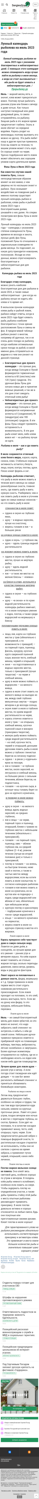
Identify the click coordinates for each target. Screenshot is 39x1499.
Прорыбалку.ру (19, 89)
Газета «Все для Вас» (35, 14)
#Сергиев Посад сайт (26, 1259)
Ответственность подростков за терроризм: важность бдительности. (19, 1314)
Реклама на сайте (6, 1490)
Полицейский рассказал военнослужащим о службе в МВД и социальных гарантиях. (18, 1332)
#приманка (30, 1261)
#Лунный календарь (7, 1263)
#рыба (17, 1261)
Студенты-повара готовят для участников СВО (18, 1284)
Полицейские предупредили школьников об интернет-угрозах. (17, 1349)
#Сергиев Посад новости (22, 1257)
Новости (14, 11)
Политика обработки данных (19, 1490)
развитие (23, 1494)
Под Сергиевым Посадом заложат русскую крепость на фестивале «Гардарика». (18, 1367)
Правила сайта (32, 1490)
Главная (4, 11)
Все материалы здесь (19, 1408)
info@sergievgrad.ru (6, 1459)
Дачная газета (14, 1394)
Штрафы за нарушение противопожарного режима (17, 1299)
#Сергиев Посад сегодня (9, 1259)
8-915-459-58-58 (5, 1461)
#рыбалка (4, 1261)
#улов (23, 1261)
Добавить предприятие (19, 1440)
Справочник (25, 11)
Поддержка (16, 1494)
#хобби (11, 1261)
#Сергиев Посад (6, 1257)
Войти (35, 4)
